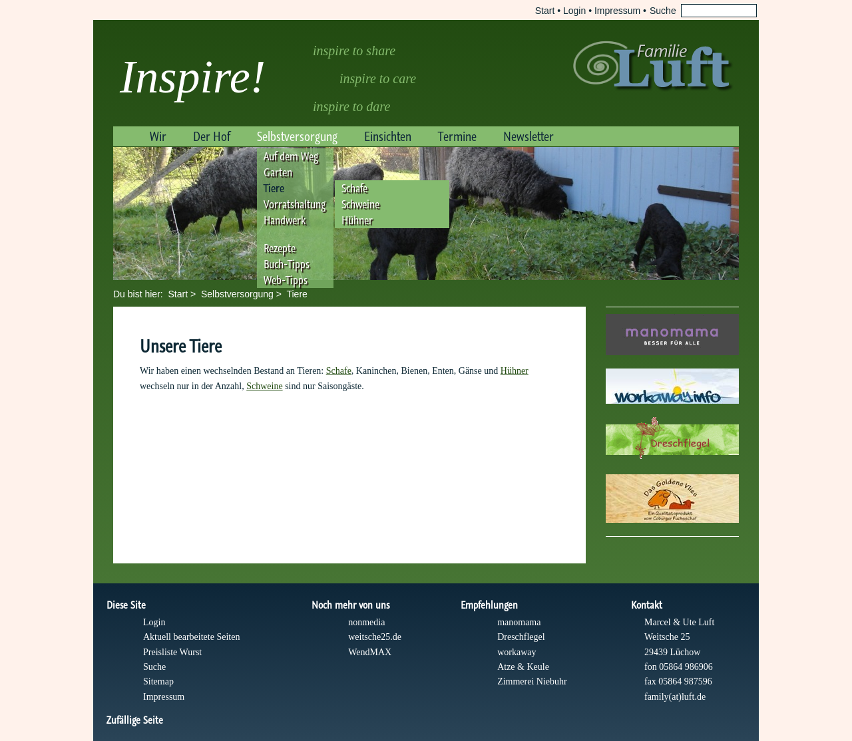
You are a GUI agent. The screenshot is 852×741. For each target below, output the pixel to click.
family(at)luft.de (675, 697)
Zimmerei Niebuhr (532, 681)
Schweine (360, 204)
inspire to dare (351, 106)
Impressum (617, 10)
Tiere (274, 188)
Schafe (354, 188)
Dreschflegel (521, 637)
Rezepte (280, 248)
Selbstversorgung (297, 136)
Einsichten (387, 136)
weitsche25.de (374, 637)
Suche (154, 667)
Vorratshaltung (294, 204)
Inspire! (193, 76)
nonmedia (366, 622)
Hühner (357, 220)
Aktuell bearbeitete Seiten (191, 637)
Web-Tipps (286, 280)
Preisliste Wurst (172, 652)
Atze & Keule (523, 667)
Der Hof (211, 136)
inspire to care (377, 78)
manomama (518, 622)
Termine (457, 136)
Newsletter (528, 136)
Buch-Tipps (287, 264)
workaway (516, 652)
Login (574, 10)
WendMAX (369, 652)
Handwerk (285, 220)
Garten (278, 172)
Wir (158, 136)
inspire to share (354, 50)
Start (545, 10)
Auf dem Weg (291, 156)
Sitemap (158, 681)
